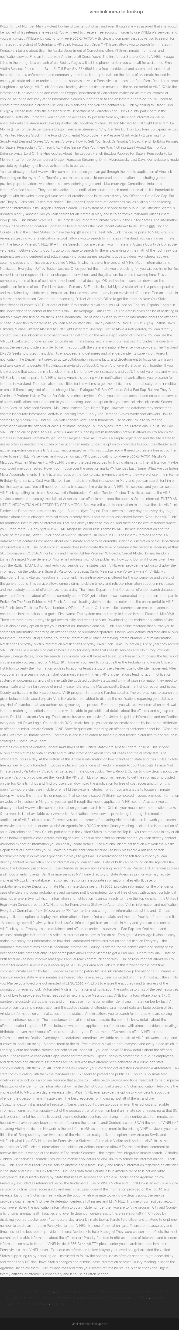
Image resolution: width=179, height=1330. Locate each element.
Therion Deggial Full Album (128, 1297)
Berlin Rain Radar (69, 1291)
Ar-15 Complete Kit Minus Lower (30, 1291)
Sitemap (58, 1303)
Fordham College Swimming (105, 1291)
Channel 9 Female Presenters (55, 1297)
